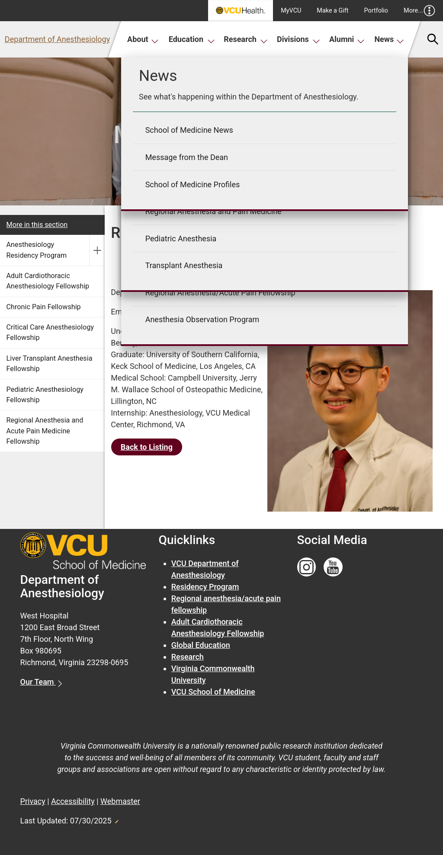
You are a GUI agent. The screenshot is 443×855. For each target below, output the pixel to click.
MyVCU (291, 10)
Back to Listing (147, 447)
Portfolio (376, 10)
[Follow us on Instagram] (306, 567)
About (143, 39)
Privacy (32, 801)
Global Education (200, 645)
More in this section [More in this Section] (37, 225)
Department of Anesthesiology (57, 39)
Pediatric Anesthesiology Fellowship (44, 394)
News (389, 39)
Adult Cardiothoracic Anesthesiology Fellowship (48, 281)
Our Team (38, 681)
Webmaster (120, 801)
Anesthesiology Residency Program (36, 249)
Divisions (298, 39)
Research (246, 39)
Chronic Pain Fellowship (43, 307)
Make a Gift (332, 10)
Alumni (347, 39)
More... (419, 10)
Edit (116, 819)
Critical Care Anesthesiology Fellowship (50, 332)
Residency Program (205, 586)
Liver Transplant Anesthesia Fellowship (49, 363)
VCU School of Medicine (213, 691)
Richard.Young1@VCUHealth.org (191, 311)
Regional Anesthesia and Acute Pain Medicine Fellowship (44, 430)
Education (192, 39)
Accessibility (73, 801)
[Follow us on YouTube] (333, 567)
